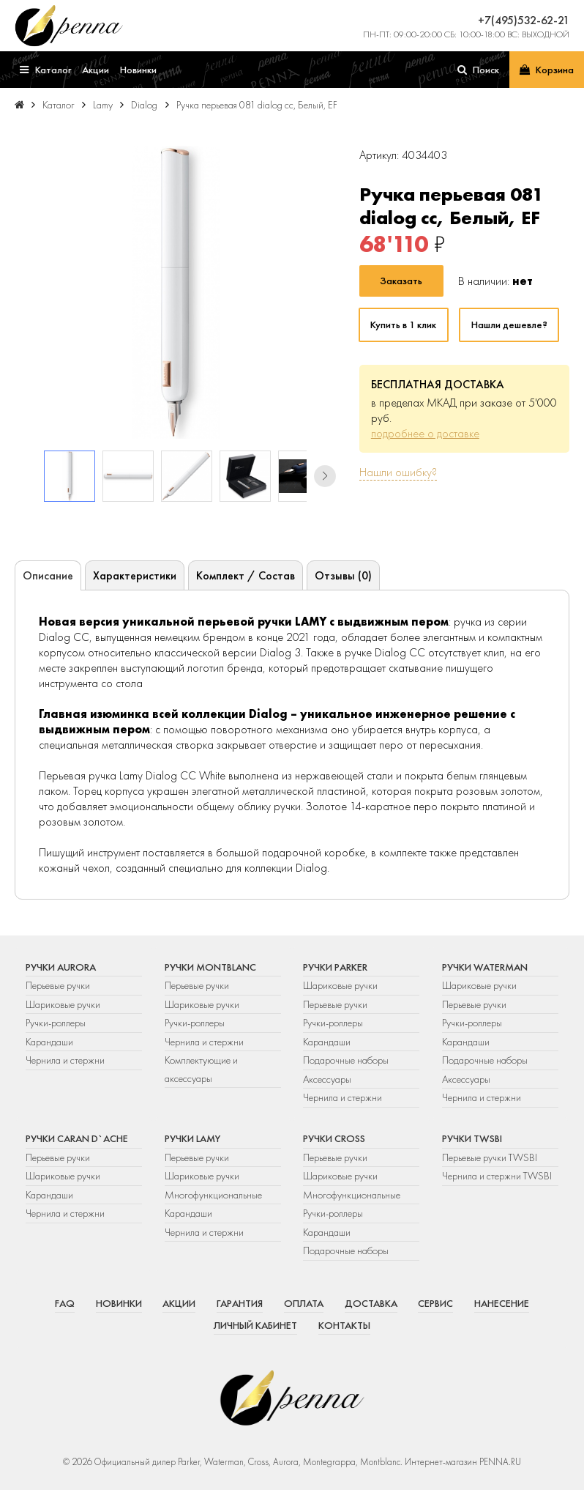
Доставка (371, 1303)
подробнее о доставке (425, 433)
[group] (175, 292)
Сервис (435, 1303)
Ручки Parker (335, 967)
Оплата (303, 1303)
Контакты (344, 1325)
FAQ (65, 1303)
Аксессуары (327, 1079)
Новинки (119, 1303)
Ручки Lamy (192, 1138)
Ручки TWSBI (472, 1138)
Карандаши (49, 1041)
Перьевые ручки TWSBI (489, 1157)
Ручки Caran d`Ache (77, 1138)
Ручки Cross (334, 1138)
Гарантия (240, 1303)
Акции (178, 1303)
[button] (325, 476)
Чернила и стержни (65, 1060)
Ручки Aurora (61, 967)
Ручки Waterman (485, 967)
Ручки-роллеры (56, 1022)
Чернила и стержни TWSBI (497, 1175)
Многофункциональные (214, 1194)
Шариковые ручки (63, 1004)
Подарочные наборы (346, 1060)
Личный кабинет (255, 1325)
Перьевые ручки (58, 985)
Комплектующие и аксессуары (201, 1068)
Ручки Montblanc (210, 967)
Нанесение (501, 1303)
